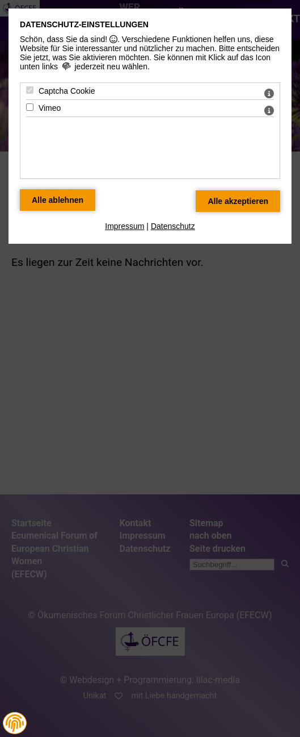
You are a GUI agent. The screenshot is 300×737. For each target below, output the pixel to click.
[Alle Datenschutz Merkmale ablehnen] (57, 200)
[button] (15, 723)
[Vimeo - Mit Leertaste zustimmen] (29, 107)
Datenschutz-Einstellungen (84, 24)
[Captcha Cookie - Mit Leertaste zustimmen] (29, 90)
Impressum (124, 226)
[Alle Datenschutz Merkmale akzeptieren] (238, 201)
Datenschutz (173, 226)
